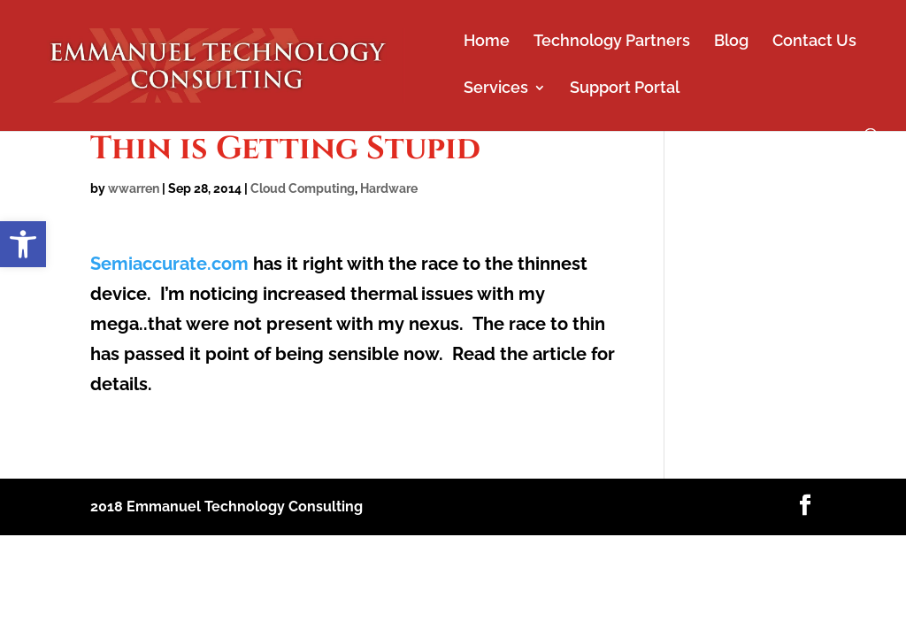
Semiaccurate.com (171, 263)
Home (487, 42)
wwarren (133, 188)
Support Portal (625, 88)
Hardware (389, 188)
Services (496, 88)
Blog (731, 42)
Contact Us (814, 42)
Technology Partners (612, 42)
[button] (23, 244)
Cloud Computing (302, 188)
